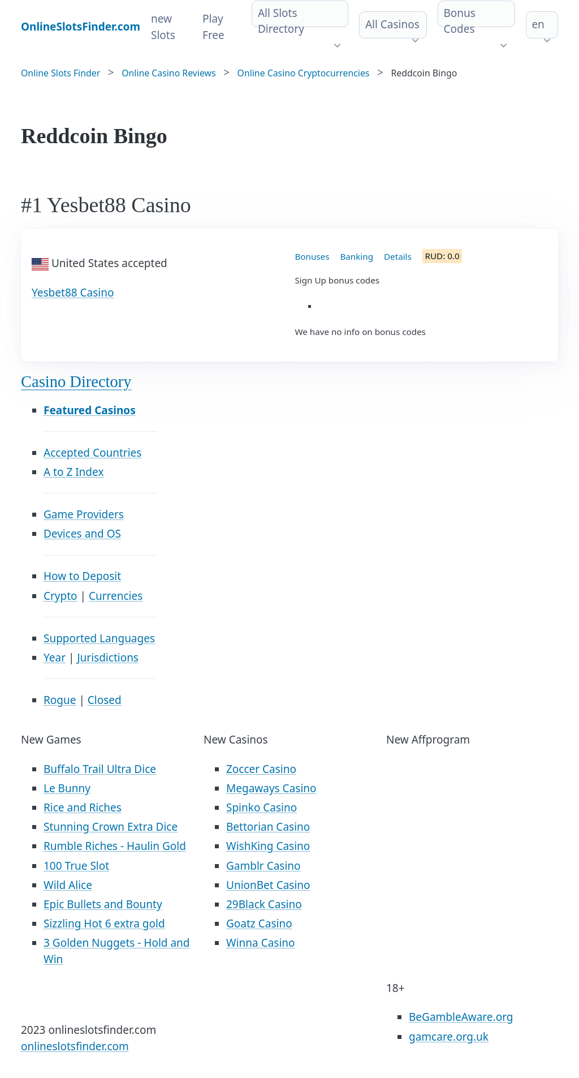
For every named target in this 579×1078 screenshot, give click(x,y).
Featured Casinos (90, 410)
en (538, 24)
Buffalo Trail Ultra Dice (100, 769)
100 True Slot (76, 865)
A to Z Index (73, 472)
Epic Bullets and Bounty (103, 904)
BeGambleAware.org (461, 1017)
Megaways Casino (271, 788)
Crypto (60, 596)
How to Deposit (82, 576)
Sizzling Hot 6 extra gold (104, 923)
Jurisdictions (108, 657)
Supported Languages (99, 638)
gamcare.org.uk (449, 1036)
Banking (356, 256)
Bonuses (312, 256)
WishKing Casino (268, 846)
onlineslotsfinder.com (75, 1046)
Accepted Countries (92, 452)
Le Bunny (67, 788)
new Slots (163, 26)
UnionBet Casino (268, 885)
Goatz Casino (259, 923)
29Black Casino (264, 904)
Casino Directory (76, 381)
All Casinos (392, 24)
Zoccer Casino (261, 769)
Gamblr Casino (263, 865)
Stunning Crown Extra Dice (111, 826)
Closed (105, 700)
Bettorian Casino (268, 826)
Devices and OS (82, 533)
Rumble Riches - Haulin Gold (115, 846)
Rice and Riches (83, 807)
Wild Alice (68, 885)
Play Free (213, 26)
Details (398, 256)
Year (55, 657)
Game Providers (84, 514)
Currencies (115, 596)
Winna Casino (260, 942)
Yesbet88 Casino (73, 292)
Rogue (60, 700)
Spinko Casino (261, 807)
